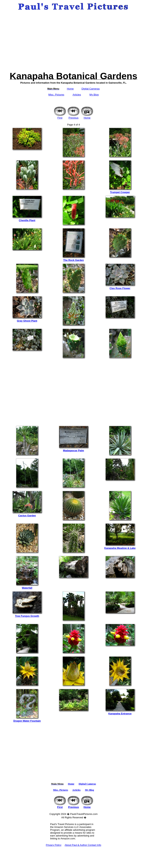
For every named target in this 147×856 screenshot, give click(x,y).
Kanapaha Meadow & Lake (120, 546)
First (60, 116)
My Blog (94, 94)
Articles (77, 94)
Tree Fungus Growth (27, 614)
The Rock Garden (73, 259)
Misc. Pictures (56, 94)
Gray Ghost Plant (27, 319)
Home (70, 88)
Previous (73, 116)
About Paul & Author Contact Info (83, 845)
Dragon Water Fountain (27, 719)
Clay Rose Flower (120, 287)
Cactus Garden (27, 514)
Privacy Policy (53, 845)
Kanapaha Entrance (120, 712)
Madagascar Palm (73, 449)
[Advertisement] (73, 41)
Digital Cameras (91, 88)
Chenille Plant (27, 219)
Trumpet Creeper (120, 191)
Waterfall (27, 586)
